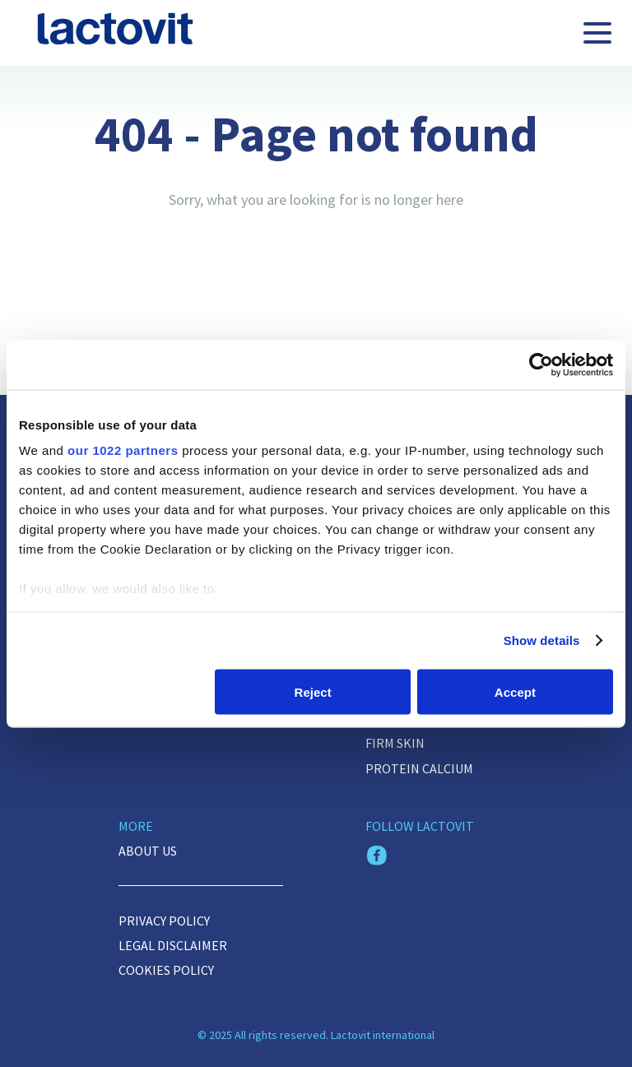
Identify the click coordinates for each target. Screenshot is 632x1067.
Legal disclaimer (172, 945)
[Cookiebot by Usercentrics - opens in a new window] (541, 364)
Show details (542, 640)
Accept (515, 691)
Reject (313, 691)
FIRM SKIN (395, 743)
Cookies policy (166, 970)
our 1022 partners (122, 450)
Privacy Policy (164, 920)
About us (147, 850)
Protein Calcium (419, 768)
